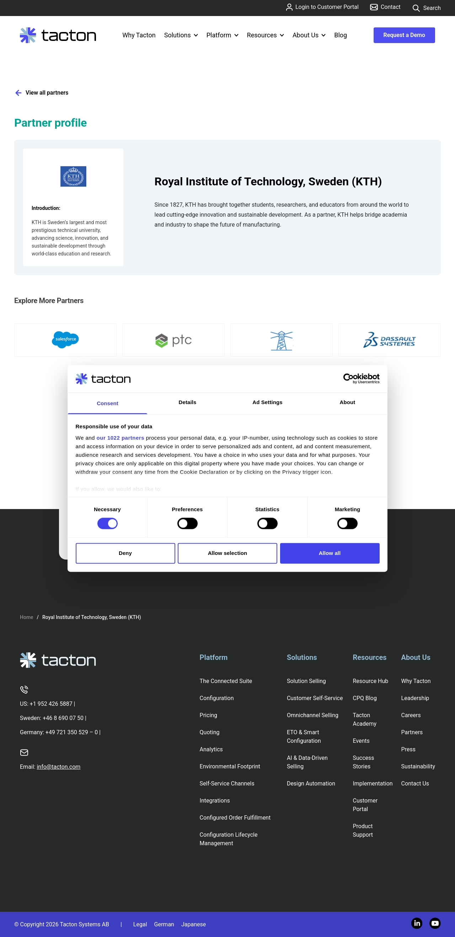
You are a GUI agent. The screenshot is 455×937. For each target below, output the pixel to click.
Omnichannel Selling (312, 715)
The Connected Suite (226, 681)
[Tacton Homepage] (58, 35)
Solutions (181, 35)
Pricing (209, 715)
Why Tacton (138, 35)
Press (408, 749)
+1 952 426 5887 (51, 703)
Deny (125, 553)
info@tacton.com (58, 766)
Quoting (210, 732)
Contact (385, 7)
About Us (309, 35)
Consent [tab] (107, 403)
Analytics (211, 749)
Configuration (217, 698)
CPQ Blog (364, 698)
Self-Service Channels (227, 783)
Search (426, 8)
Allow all (330, 553)
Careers (411, 715)
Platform (223, 35)
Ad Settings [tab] (267, 402)
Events (361, 740)
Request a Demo (404, 35)
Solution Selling (306, 681)
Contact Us (415, 783)
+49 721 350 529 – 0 (72, 732)
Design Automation (311, 783)
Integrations (215, 800)
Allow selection (227, 553)
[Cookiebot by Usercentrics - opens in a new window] (348, 379)
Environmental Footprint (230, 766)
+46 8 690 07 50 (63, 718)
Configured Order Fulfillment (235, 817)
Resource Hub (370, 681)
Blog (340, 35)
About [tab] (347, 402)
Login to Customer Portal (322, 7)
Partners (412, 732)
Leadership (415, 698)
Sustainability (418, 766)
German (164, 924)
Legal (140, 924)
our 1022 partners (120, 438)
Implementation (372, 783)
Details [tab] (188, 402)
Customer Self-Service (315, 698)
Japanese (193, 924)
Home (26, 617)
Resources (265, 35)
